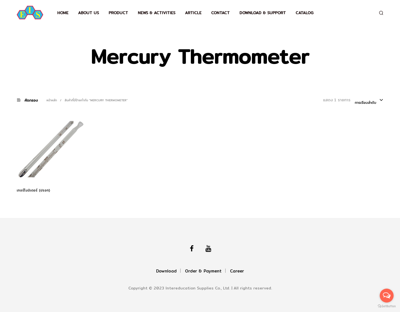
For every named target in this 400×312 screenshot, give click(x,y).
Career (237, 271)
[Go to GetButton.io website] (387, 306)
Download (166, 271)
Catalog (304, 13)
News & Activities (156, 13)
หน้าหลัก (51, 100)
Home (62, 13)
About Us (88, 13)
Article (193, 13)
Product (118, 13)
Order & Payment (203, 271)
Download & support (262, 13)
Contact (220, 13)
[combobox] (369, 100)
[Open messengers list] (387, 296)
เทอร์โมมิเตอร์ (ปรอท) (33, 190)
